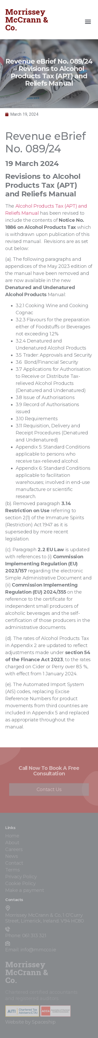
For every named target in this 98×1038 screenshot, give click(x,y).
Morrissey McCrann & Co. (26, 19)
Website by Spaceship (30, 1022)
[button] (88, 22)
